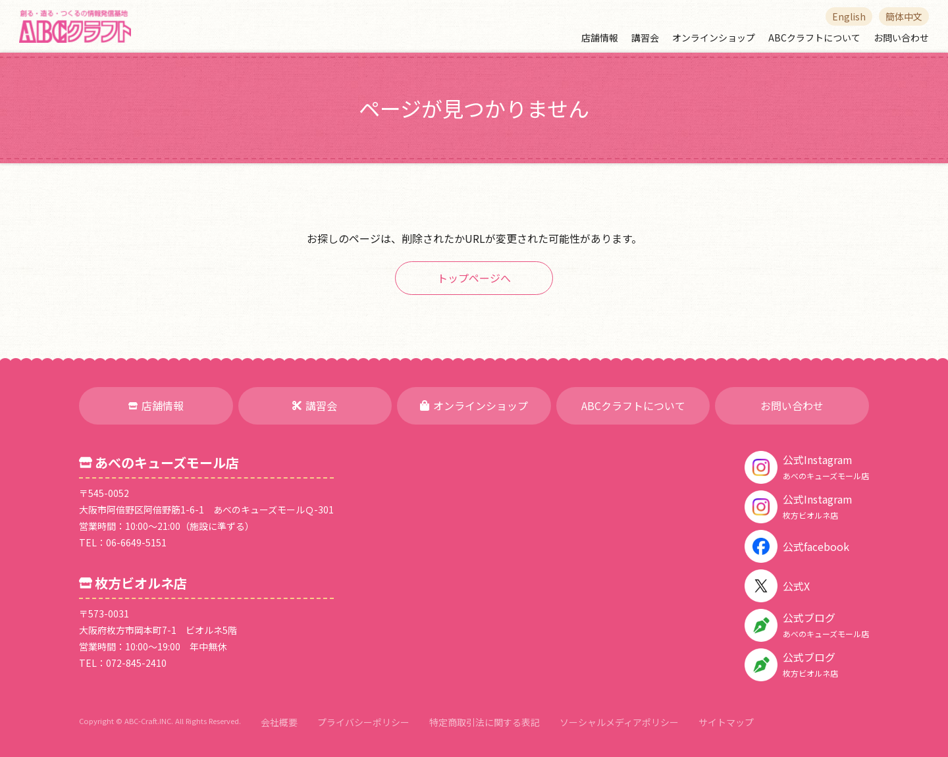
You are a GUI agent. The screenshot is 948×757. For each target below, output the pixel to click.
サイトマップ (726, 722)
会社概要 (279, 722)
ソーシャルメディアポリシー (619, 722)
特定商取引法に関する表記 (484, 722)
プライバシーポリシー (363, 722)
